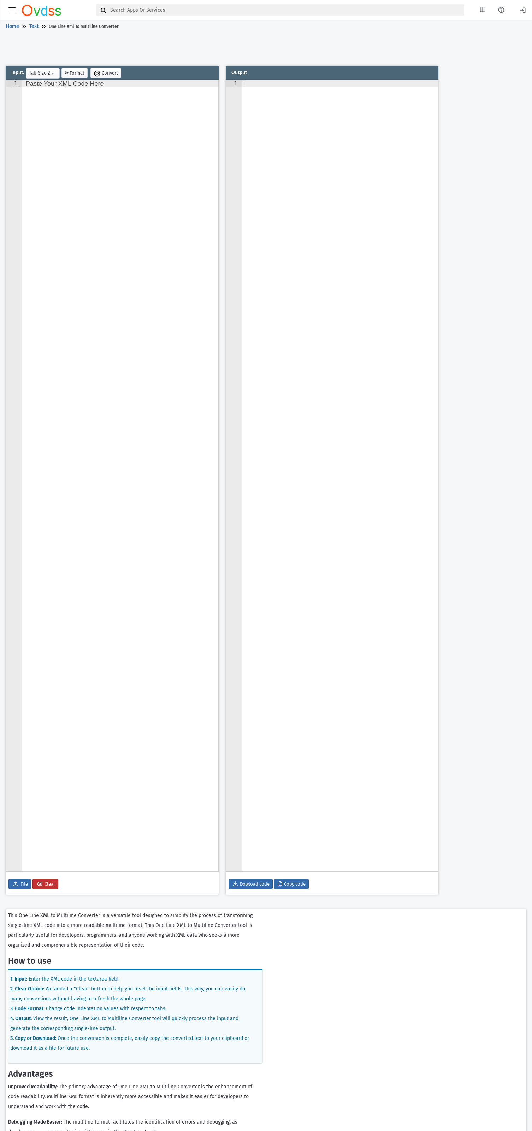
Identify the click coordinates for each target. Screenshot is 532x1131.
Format (74, 73)
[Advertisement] (264, 49)
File (20, 883)
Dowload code (251, 884)
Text (34, 26)
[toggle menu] (12, 10)
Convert (106, 73)
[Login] (523, 9)
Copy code (291, 884)
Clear (45, 883)
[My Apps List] (482, 10)
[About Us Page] (501, 10)
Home (12, 26)
